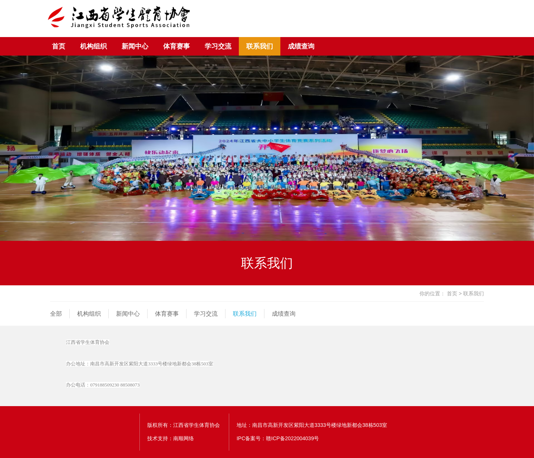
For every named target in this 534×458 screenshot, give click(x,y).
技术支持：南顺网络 (170, 438)
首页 (58, 46)
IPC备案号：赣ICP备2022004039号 (278, 438)
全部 (56, 314)
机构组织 (93, 46)
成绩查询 (301, 46)
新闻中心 (135, 46)
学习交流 (218, 46)
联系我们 (259, 46)
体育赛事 (176, 46)
